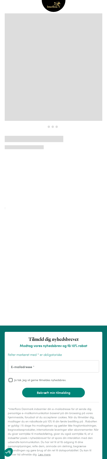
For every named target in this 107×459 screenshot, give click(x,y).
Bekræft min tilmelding (53, 392)
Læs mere (44, 454)
